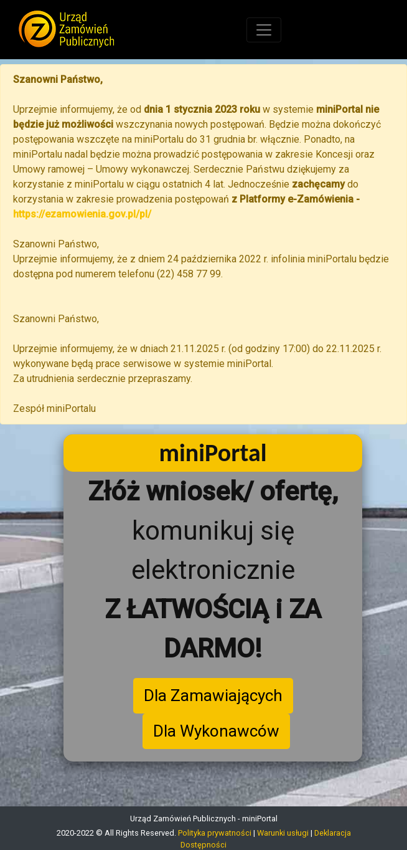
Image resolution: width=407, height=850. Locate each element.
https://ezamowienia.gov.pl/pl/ (82, 214)
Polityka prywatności (214, 833)
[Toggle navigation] (263, 29)
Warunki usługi (283, 833)
